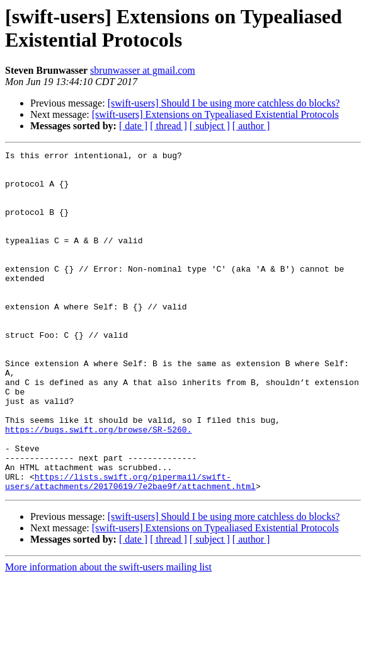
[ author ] (251, 125)
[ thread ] (168, 125)
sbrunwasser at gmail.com (142, 70)
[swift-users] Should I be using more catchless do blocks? (224, 103)
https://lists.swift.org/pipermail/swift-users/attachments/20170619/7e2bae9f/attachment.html (130, 548)
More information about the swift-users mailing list (108, 635)
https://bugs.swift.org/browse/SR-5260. (98, 486)
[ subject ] (210, 125)
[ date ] (133, 125)
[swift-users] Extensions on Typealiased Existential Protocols (215, 114)
